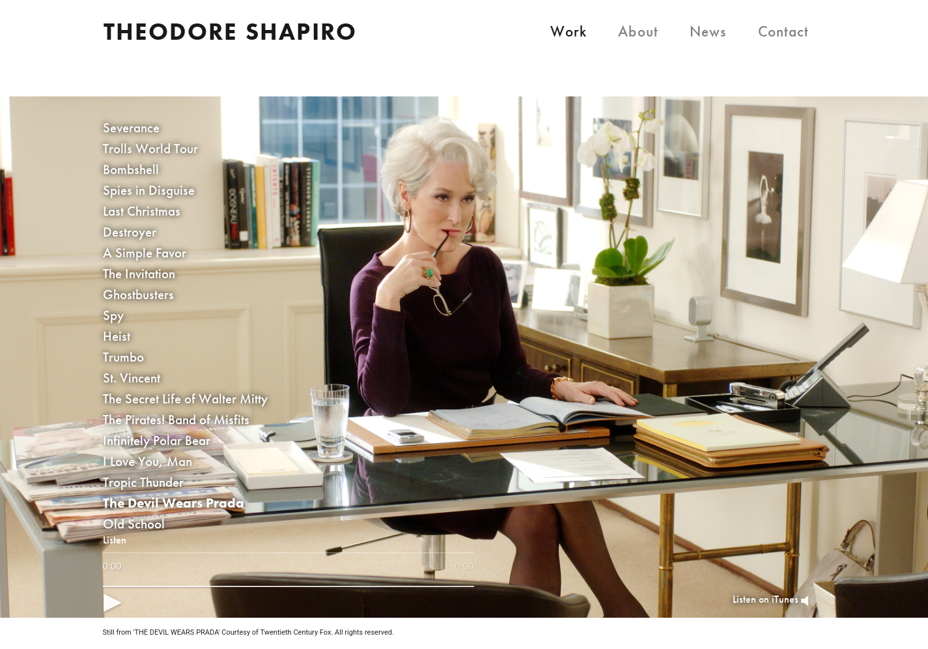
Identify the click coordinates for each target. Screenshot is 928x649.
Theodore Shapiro (231, 31)
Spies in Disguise (149, 190)
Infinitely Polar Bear (156, 440)
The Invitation (139, 273)
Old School (134, 523)
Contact (783, 31)
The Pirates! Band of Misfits (176, 419)
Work (568, 31)
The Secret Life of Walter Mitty (185, 398)
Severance (131, 127)
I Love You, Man (147, 461)
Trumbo (123, 357)
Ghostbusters (138, 294)
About (638, 31)
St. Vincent (131, 377)
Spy (113, 315)
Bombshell (131, 169)
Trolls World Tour (150, 148)
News (708, 31)
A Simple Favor (144, 252)
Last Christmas (141, 211)
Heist (116, 336)
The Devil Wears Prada (173, 503)
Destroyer (129, 231)
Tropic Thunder (143, 482)
